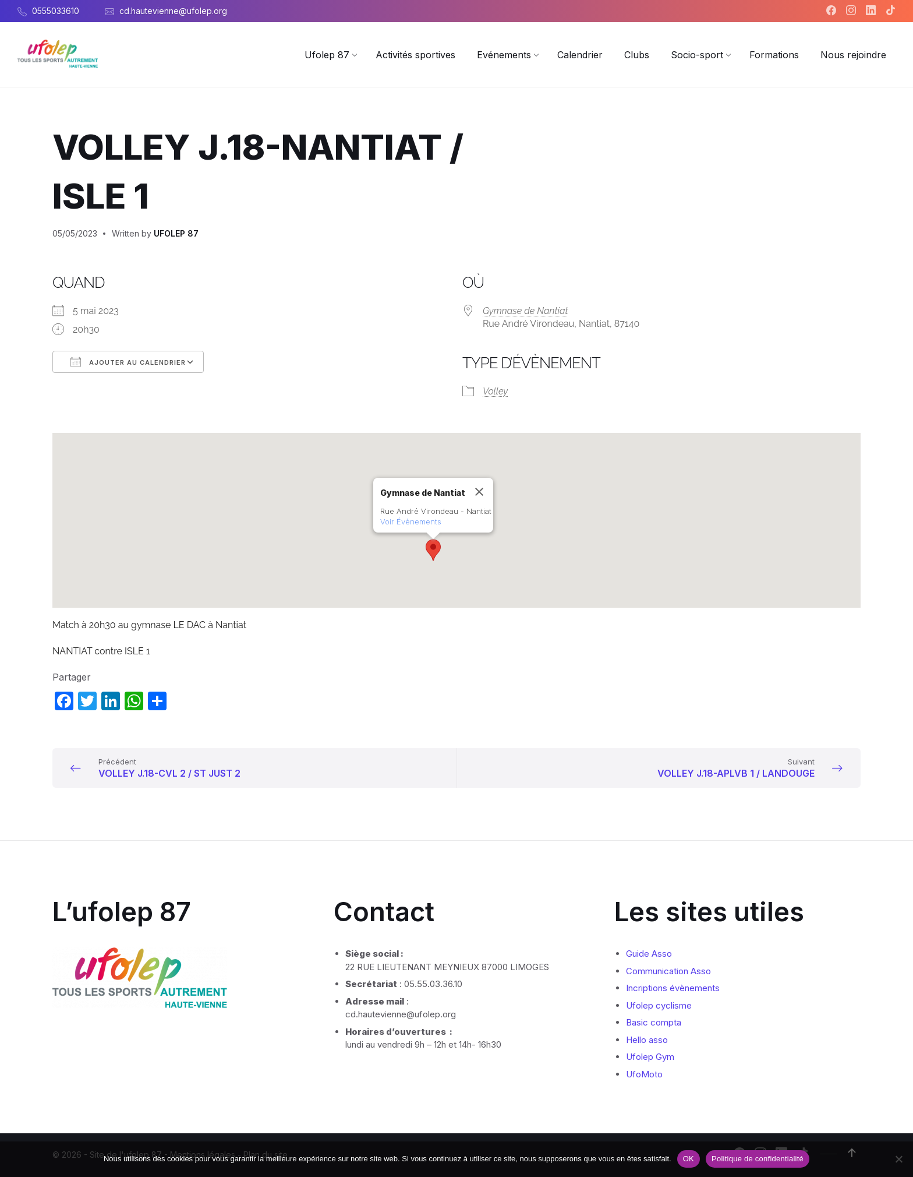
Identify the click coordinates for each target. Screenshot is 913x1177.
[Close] (479, 492)
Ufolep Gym (650, 1056)
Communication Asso (668, 971)
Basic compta (653, 1022)
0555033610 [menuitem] (55, 11)
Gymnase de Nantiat (525, 310)
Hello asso (647, 1039)
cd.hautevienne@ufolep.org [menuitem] (173, 11)
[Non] (898, 1159)
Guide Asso (649, 953)
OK (688, 1158)
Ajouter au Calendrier (128, 362)
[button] (433, 550)
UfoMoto (644, 1074)
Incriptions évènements (673, 987)
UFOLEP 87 (176, 233)
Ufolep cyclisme (659, 1005)
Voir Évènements (410, 521)
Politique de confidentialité (758, 1158)
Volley (495, 391)
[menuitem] (327, 55)
